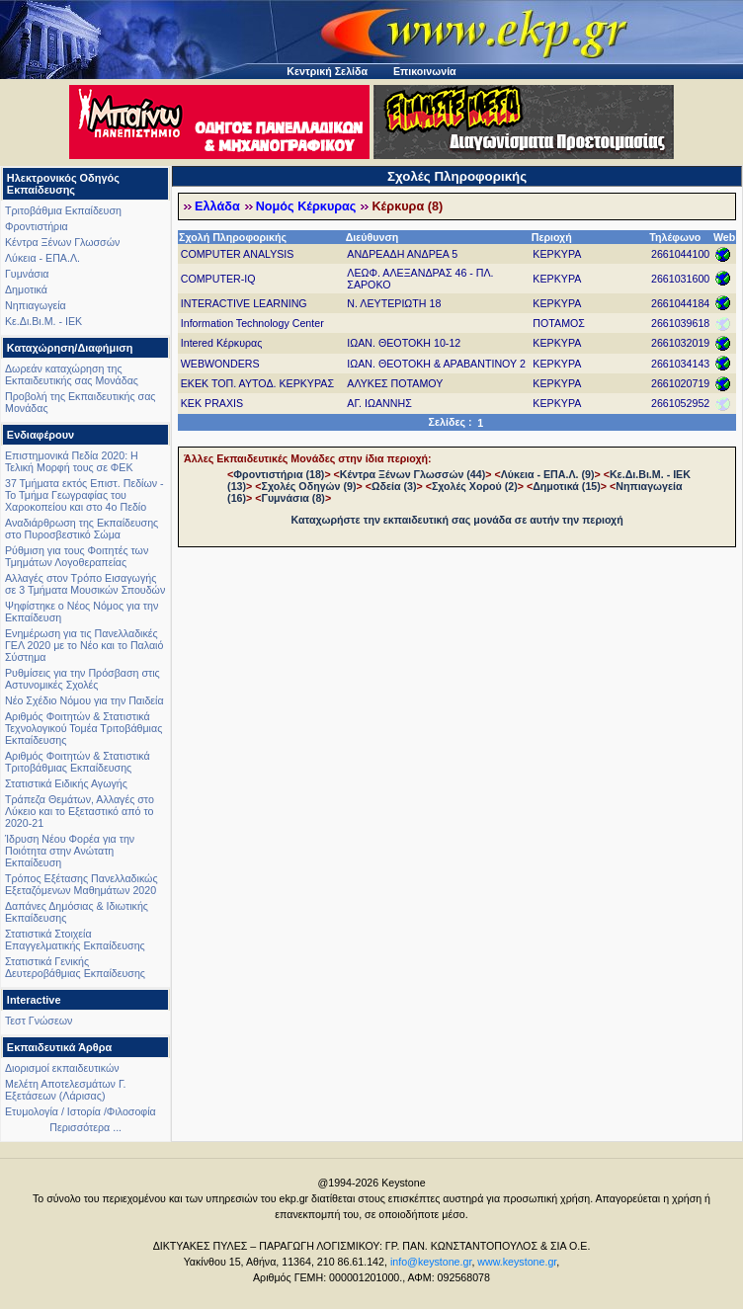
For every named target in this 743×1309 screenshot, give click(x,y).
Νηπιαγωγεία (35, 305)
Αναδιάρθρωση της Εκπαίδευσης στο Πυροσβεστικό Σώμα (81, 528)
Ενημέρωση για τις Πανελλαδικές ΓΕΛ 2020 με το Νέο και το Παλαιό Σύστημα (84, 645)
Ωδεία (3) (394, 486)
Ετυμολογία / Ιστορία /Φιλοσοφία (80, 1111)
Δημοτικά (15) (567, 486)
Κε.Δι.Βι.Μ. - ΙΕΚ (43, 321)
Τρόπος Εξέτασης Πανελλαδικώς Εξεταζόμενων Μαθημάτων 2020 (81, 884)
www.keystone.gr (516, 1262)
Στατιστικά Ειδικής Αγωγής (66, 783)
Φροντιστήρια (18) (278, 474)
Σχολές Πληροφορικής (457, 176)
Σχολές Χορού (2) (475, 486)
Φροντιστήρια (36, 226)
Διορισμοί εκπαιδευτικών (62, 1068)
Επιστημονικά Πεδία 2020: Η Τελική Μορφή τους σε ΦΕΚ (71, 461)
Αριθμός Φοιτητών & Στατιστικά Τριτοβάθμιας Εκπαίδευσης (77, 762)
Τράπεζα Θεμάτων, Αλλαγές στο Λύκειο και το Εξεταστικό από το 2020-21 (79, 811)
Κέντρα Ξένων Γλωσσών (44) (412, 474)
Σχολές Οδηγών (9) (308, 486)
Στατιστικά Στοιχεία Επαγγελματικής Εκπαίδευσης (75, 939)
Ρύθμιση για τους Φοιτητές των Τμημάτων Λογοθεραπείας (76, 556)
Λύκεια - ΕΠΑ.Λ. (42, 258)
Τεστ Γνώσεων (38, 1020)
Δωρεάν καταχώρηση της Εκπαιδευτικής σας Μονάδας (71, 374)
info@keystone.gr (431, 1262)
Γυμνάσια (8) (292, 498)
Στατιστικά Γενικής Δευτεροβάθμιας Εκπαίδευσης (75, 967)
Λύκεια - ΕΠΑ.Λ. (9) (548, 474)
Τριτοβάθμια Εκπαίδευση (63, 210)
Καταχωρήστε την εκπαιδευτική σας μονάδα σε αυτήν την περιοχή (457, 520)
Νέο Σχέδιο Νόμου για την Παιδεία (84, 700)
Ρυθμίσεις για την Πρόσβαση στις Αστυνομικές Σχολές (82, 679)
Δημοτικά (26, 289)
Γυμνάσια (26, 274)
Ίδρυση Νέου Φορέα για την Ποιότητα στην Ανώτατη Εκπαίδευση (69, 850)
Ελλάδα (217, 206)
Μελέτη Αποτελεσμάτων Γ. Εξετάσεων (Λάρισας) (65, 1090)
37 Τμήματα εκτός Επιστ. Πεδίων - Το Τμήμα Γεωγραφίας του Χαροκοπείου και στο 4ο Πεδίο (84, 495)
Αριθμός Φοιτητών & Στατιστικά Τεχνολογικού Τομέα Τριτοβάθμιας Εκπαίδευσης (83, 728)
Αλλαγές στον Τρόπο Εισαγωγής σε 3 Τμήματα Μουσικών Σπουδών (85, 584)
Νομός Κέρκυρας (306, 206)
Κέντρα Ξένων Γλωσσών (62, 242)
